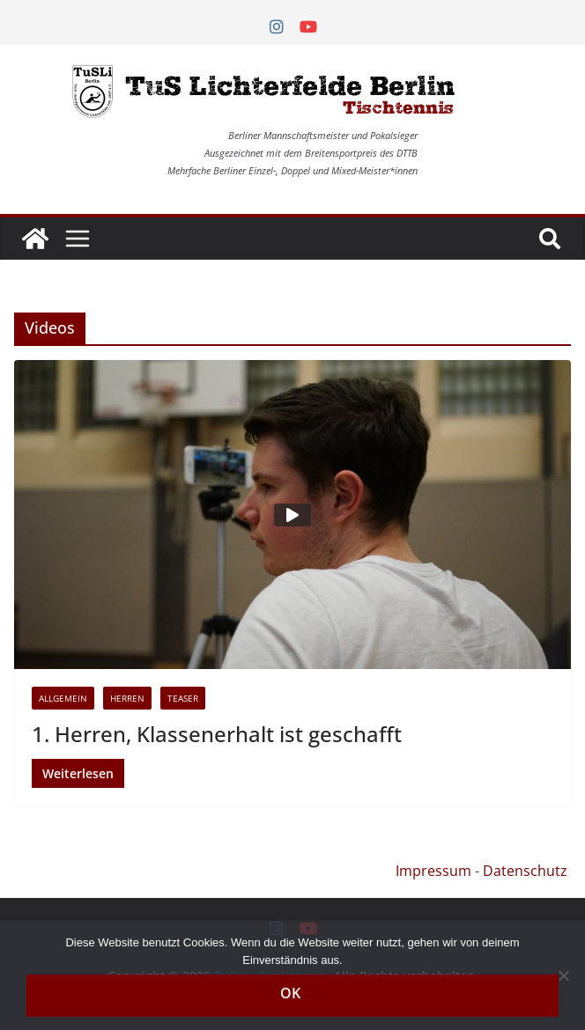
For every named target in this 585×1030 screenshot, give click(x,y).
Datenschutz (525, 870)
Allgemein (63, 698)
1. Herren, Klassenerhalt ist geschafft (217, 733)
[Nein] (563, 975)
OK (290, 993)
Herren (127, 698)
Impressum (433, 870)
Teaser (182, 698)
